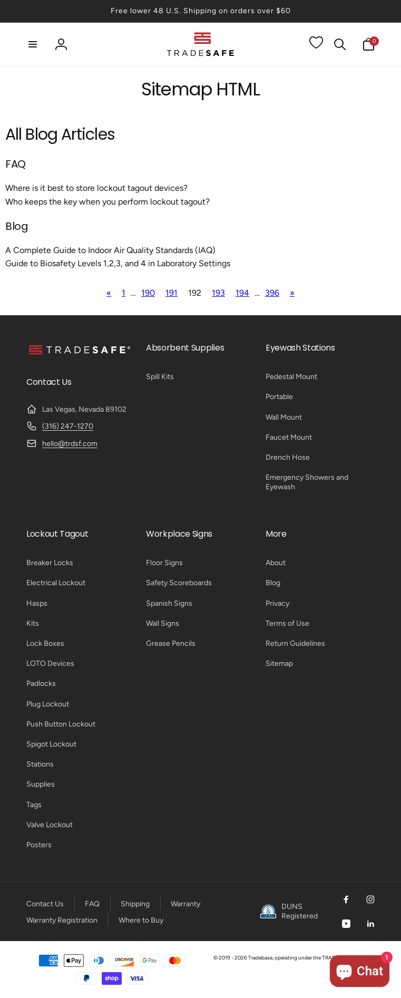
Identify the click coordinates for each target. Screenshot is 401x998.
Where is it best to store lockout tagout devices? (96, 188)
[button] (32, 44)
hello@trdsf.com (69, 443)
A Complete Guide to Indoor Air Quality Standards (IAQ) (110, 250)
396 (272, 293)
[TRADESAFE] (79, 354)
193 (218, 293)
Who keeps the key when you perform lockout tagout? (107, 202)
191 (171, 293)
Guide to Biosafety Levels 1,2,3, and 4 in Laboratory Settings (117, 263)
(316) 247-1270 (67, 426)
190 (148, 293)
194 (242, 293)
